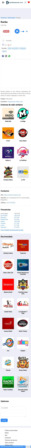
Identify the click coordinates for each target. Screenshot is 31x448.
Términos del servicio (11, 440)
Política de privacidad (11, 430)
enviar (4, 420)
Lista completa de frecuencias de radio (12, 230)
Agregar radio (9, 445)
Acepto (28, 447)
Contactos (8, 438)
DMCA (7, 433)
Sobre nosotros (9, 442)
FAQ (6, 435)
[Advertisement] (15, 12)
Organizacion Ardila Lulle (15, 101)
